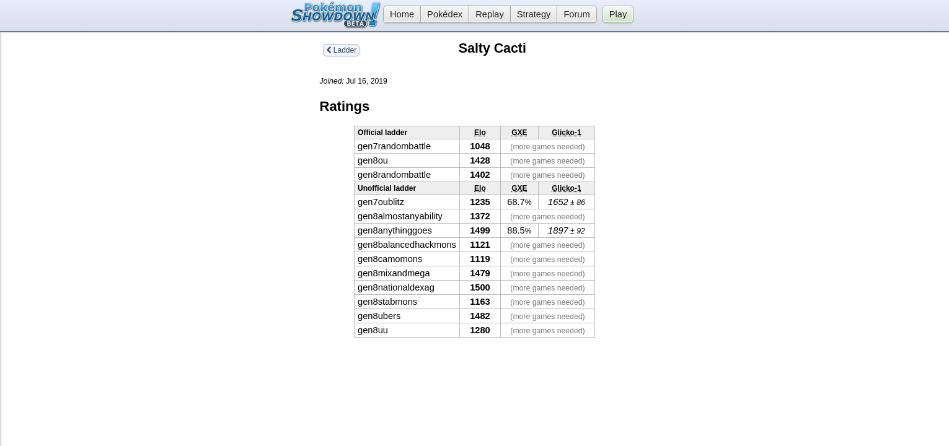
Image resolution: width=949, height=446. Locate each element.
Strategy (534, 14)
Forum (576, 14)
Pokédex (444, 14)
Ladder (341, 50)
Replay (489, 14)
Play (618, 14)
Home (398, 14)
